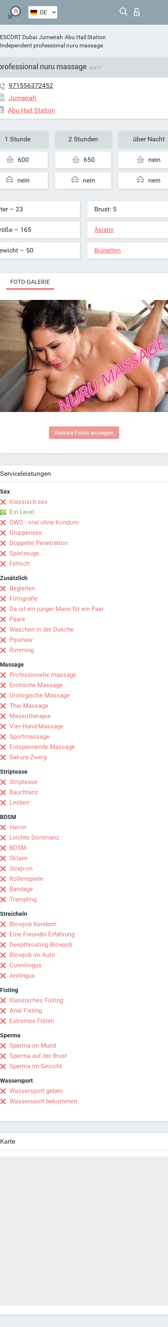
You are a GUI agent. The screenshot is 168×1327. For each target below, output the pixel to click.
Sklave (18, 858)
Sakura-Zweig (28, 757)
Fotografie (23, 598)
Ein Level (21, 512)
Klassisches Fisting (36, 1000)
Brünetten (107, 250)
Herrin (17, 827)
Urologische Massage (39, 695)
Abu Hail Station (85, 37)
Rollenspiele (26, 878)
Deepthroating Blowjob (40, 944)
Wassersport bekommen (43, 1101)
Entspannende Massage (42, 747)
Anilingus (22, 975)
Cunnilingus (25, 965)
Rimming (21, 650)
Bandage (21, 889)
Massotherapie (30, 716)
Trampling (23, 899)
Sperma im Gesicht (35, 1066)
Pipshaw (21, 640)
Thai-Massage (28, 705)
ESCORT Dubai (18, 37)
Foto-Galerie (30, 282)
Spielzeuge (24, 553)
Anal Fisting (25, 1010)
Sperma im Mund (32, 1045)
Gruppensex (25, 532)
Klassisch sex (28, 502)
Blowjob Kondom (32, 924)
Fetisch (19, 563)
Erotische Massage (36, 685)
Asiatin (104, 230)
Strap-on (21, 868)
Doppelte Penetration (38, 543)
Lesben (19, 802)
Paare (17, 619)
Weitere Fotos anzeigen (84, 432)
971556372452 (31, 85)
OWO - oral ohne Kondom (44, 522)
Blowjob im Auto (32, 955)
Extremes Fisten (31, 1021)
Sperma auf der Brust (38, 1056)
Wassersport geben (36, 1091)
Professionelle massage (42, 675)
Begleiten (22, 588)
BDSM (17, 848)
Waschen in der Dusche (41, 629)
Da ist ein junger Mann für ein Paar (56, 609)
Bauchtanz (23, 792)
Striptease (23, 782)
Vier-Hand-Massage (36, 726)
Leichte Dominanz (34, 837)
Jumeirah (51, 37)
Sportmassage (29, 736)
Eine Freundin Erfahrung (42, 934)
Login (137, 11)
